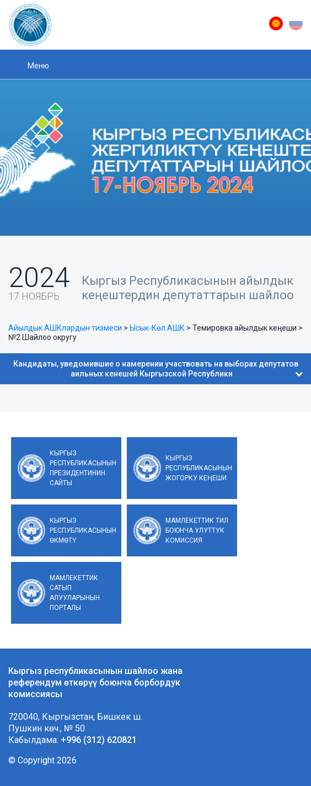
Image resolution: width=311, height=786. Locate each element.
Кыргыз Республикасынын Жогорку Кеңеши (198, 468)
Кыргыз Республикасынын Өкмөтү (83, 530)
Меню (38, 65)
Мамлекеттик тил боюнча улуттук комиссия (196, 530)
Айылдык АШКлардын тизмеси (65, 327)
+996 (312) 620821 (99, 740)
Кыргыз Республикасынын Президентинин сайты (83, 468)
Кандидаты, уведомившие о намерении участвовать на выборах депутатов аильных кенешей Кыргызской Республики (158, 368)
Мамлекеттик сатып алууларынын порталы (75, 593)
